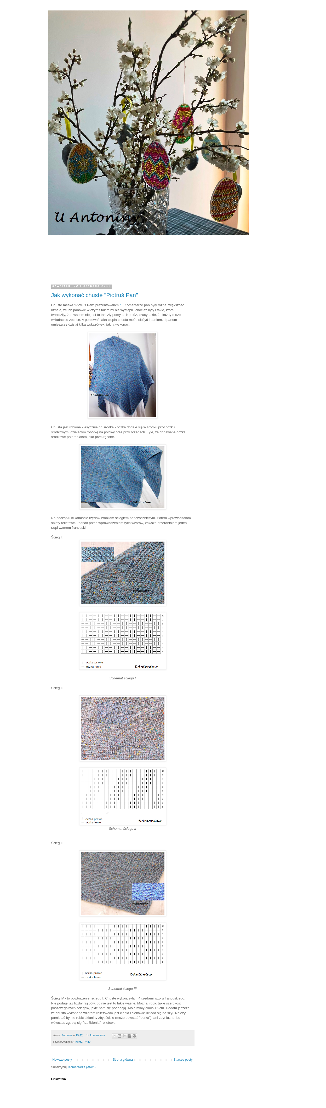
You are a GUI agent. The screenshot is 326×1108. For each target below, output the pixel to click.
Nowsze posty (62, 1059)
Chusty (77, 1041)
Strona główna (123, 1059)
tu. (121, 305)
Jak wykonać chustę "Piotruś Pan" (94, 295)
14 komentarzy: (96, 1035)
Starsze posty (183, 1059)
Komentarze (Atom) (82, 1067)
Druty (87, 1041)
